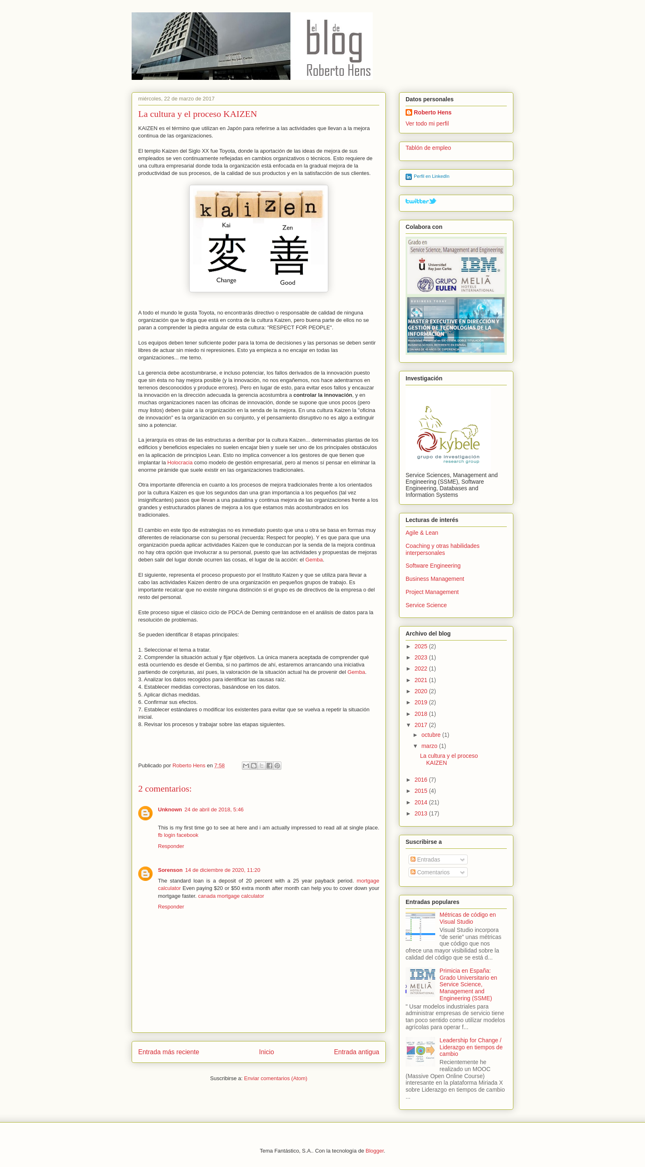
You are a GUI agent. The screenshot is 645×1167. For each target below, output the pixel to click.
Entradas (425, 859)
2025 (422, 646)
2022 (422, 668)
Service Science (426, 605)
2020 (422, 691)
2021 (422, 680)
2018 (422, 713)
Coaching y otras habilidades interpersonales (443, 549)
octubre (431, 734)
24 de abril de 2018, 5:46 (214, 809)
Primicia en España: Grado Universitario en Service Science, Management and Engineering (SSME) (468, 984)
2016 (422, 779)
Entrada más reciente (168, 1051)
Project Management (432, 592)
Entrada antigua (356, 1051)
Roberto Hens (433, 112)
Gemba (314, 560)
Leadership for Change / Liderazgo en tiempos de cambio (471, 1047)
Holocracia (180, 462)
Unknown (170, 809)
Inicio (266, 1051)
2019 (422, 702)
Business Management (435, 578)
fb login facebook (178, 835)
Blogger (375, 1151)
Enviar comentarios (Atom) (275, 1078)
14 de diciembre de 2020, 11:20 (222, 870)
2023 (422, 657)
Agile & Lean (422, 532)
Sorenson (170, 870)
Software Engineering (433, 565)
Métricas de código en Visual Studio (468, 918)
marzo (430, 746)
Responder (171, 846)
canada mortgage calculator (231, 896)
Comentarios (430, 872)
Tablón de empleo (428, 147)
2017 (422, 725)
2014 (422, 802)
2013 (422, 813)
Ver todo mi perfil (427, 123)
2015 (422, 790)
